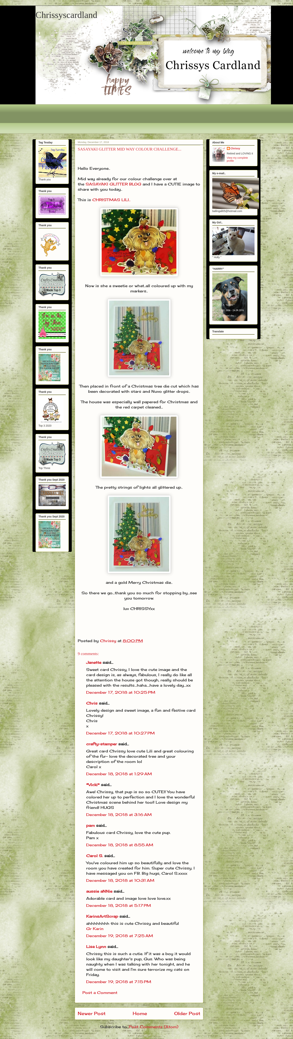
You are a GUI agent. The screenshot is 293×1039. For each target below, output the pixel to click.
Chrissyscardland (66, 15)
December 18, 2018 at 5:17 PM (118, 905)
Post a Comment (99, 992)
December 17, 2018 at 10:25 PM (120, 692)
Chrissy (235, 148)
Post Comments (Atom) (153, 1026)
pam (90, 825)
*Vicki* (93, 784)
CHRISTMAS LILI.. (111, 199)
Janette (93, 662)
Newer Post (92, 1013)
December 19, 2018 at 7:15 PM (118, 981)
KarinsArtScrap (102, 916)
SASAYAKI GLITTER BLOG (113, 184)
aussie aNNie (99, 891)
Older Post (187, 1013)
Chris (92, 703)
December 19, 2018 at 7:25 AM (119, 935)
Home (140, 1013)
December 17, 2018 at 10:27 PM (120, 733)
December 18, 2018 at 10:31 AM (120, 880)
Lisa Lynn (96, 946)
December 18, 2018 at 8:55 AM (119, 845)
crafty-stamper (101, 744)
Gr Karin (95, 928)
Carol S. (94, 855)
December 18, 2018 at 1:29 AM (119, 773)
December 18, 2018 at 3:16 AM (119, 814)
